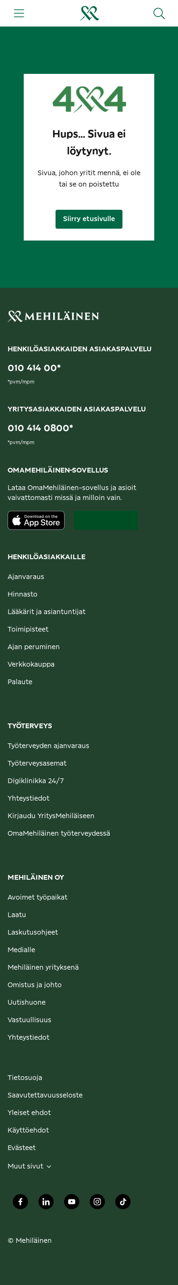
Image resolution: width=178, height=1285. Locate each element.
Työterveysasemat (37, 763)
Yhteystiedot (28, 798)
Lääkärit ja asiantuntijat (46, 612)
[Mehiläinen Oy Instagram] (97, 1204)
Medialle (21, 950)
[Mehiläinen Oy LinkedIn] (46, 1204)
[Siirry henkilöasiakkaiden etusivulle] (89, 13)
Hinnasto (22, 594)
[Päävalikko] (19, 13)
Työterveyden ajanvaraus (48, 746)
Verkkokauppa (31, 664)
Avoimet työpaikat (37, 897)
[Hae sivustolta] (159, 13)
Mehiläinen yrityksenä (43, 967)
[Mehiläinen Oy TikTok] (123, 1204)
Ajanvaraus (26, 577)
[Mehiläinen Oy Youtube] (71, 1204)
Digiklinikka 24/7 (36, 781)
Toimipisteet (28, 629)
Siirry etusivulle (89, 219)
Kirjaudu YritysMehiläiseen (51, 816)
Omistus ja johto (35, 985)
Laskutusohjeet (33, 932)
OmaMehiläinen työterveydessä (59, 833)
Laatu (17, 915)
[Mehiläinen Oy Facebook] (20, 1204)
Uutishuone (27, 1002)
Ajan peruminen (34, 647)
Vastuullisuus (29, 1020)
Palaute (20, 682)
